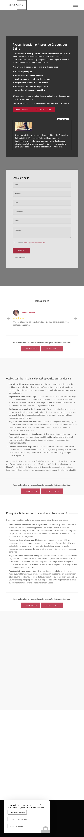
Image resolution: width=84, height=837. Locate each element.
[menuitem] (74, 5)
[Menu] (74, 5)
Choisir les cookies (16, 826)
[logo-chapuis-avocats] (34, 5)
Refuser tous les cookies (18, 819)
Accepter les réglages (17, 812)
